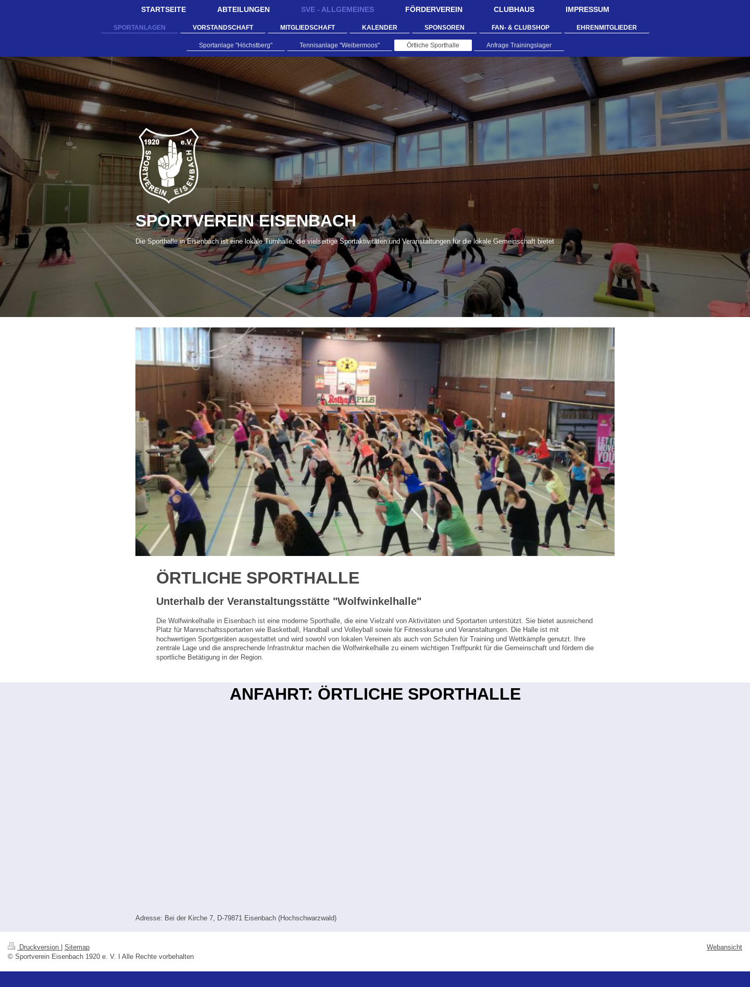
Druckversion (34, 947)
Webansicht (724, 947)
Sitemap (77, 947)
